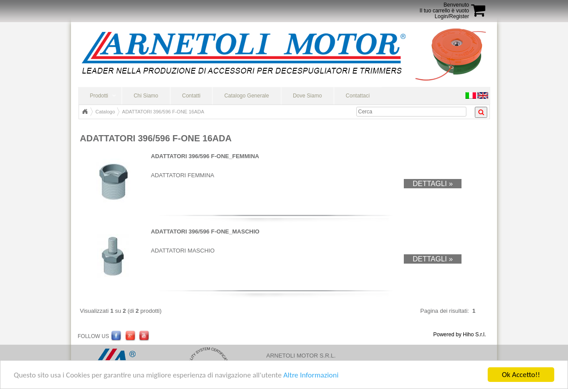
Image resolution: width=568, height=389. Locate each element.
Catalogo (105, 111)
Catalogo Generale (246, 96)
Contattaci (358, 96)
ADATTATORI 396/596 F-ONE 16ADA (163, 111)
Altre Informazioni (310, 375)
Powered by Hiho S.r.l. (459, 334)
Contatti (191, 96)
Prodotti (99, 96)
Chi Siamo (146, 96)
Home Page (84, 111)
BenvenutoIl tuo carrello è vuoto (444, 8)
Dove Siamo (307, 96)
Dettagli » (433, 183)
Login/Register (452, 16)
